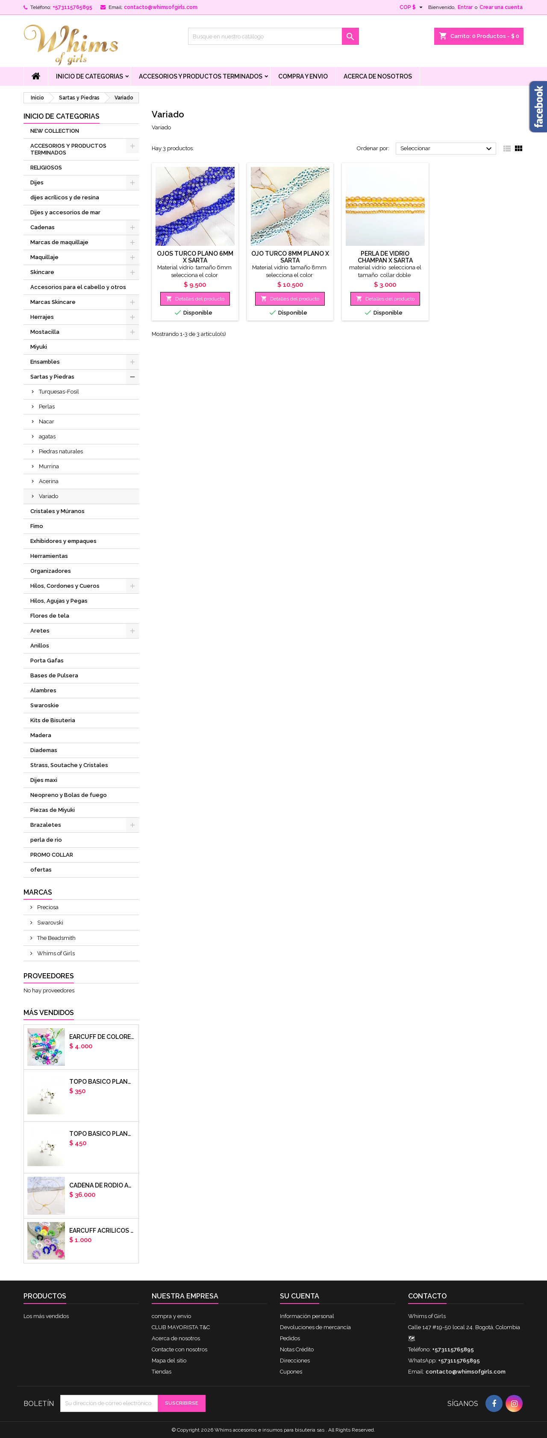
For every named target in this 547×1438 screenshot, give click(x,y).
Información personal (307, 1316)
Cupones (291, 1371)
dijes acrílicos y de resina (64, 197)
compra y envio (303, 76)
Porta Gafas (47, 660)
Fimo (36, 526)
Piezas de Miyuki (52, 810)
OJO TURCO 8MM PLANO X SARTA (290, 257)
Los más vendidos (46, 1316)
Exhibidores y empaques (63, 541)
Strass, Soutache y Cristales (69, 765)
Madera (40, 735)
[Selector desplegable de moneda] (412, 7)
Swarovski (49, 922)
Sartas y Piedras (52, 376)
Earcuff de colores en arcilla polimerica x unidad (102, 1036)
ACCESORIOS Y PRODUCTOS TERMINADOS (200, 76)
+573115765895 (72, 7)
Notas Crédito (297, 1349)
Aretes (40, 630)
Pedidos (290, 1338)
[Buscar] (273, 36)
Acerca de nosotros (378, 76)
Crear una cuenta (501, 7)
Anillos (39, 645)
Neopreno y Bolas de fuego (68, 795)
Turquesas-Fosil (59, 391)
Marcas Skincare (53, 302)
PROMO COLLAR (51, 855)
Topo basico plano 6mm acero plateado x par (102, 1081)
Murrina (49, 466)
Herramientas (49, 556)
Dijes (37, 182)
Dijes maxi (43, 780)
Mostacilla (44, 332)
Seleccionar (447, 149)
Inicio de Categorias (89, 76)
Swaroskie (44, 705)
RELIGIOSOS (46, 167)
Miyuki (38, 347)
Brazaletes (45, 825)
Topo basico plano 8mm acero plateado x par (102, 1133)
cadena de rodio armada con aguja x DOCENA (102, 1185)
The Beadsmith (56, 938)
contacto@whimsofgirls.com (160, 7)
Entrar (465, 7)
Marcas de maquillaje (59, 242)
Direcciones (295, 1360)
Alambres (43, 690)
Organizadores (50, 571)
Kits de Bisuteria (52, 720)
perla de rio (46, 840)
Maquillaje (44, 257)
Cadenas (42, 227)
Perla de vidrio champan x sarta (385, 257)
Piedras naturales (61, 451)
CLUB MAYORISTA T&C (181, 1327)
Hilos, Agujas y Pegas (59, 601)
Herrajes (42, 317)
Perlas (47, 406)
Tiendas (161, 1371)
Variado (48, 496)
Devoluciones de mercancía (315, 1327)
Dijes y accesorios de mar (65, 212)
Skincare (42, 272)
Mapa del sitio (169, 1360)
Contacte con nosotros (179, 1349)
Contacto (427, 1296)
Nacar (46, 421)
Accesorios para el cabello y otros (78, 287)
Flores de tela (49, 616)
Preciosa (47, 907)
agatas (47, 436)
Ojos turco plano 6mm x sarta (195, 257)
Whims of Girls (55, 953)
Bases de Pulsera (54, 675)
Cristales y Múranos (57, 511)
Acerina (49, 481)
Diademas (43, 750)
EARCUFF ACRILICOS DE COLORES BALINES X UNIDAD (102, 1230)
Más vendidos (49, 1013)
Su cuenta (299, 1296)
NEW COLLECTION (54, 131)
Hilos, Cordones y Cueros (65, 586)
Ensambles (45, 362)
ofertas (41, 869)
